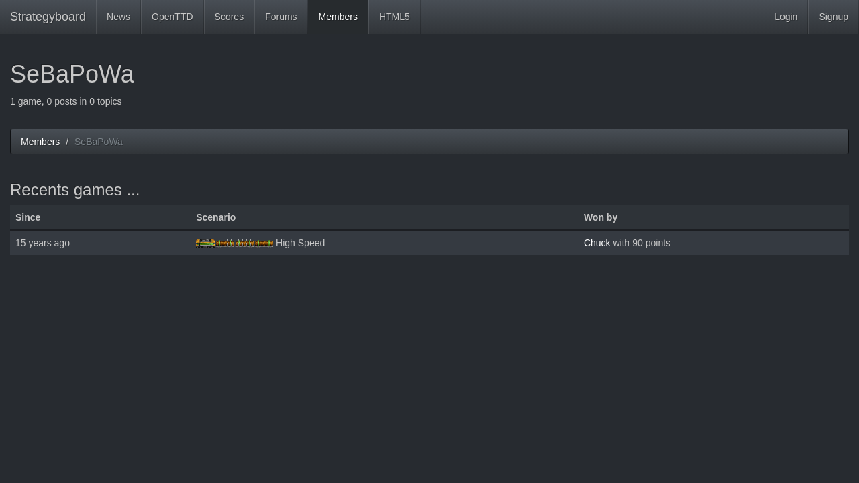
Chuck (597, 242)
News (118, 16)
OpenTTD (172, 16)
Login (785, 16)
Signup (833, 16)
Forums (281, 16)
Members (338, 16)
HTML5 (394, 16)
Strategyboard (48, 16)
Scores (229, 16)
